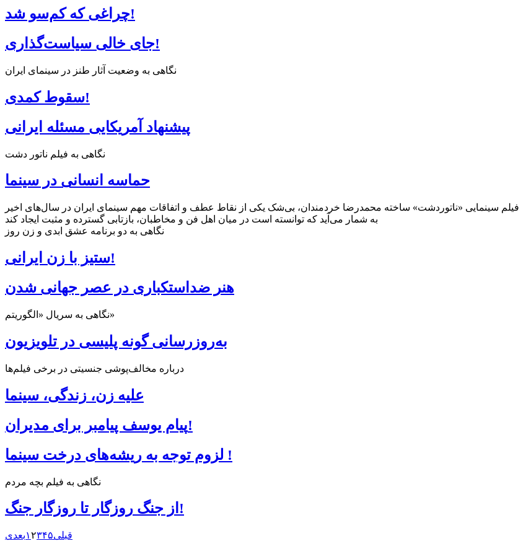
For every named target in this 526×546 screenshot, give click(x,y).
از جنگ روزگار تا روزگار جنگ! (94, 508)
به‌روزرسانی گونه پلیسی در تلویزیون (116, 341)
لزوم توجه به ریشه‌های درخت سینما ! (118, 455)
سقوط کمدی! (47, 97)
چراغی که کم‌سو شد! (70, 14)
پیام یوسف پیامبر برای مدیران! (99, 425)
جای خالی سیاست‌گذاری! (82, 43)
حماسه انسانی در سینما (77, 180)
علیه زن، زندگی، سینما (74, 395)
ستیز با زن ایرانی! (60, 258)
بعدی (15, 535)
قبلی (62, 535)
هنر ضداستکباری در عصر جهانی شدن (119, 288)
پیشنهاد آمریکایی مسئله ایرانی (97, 127)
